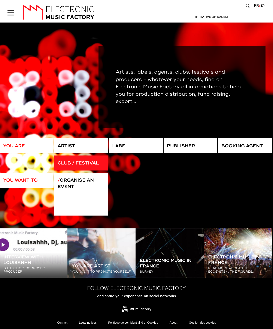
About (174, 322)
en (263, 5)
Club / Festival (78, 163)
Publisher (181, 146)
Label (120, 146)
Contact (62, 322)
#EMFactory (140, 309)
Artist (66, 146)
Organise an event (76, 183)
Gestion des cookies (202, 322)
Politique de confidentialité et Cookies (133, 322)
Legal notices (88, 322)
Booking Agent (242, 146)
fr (256, 5)
